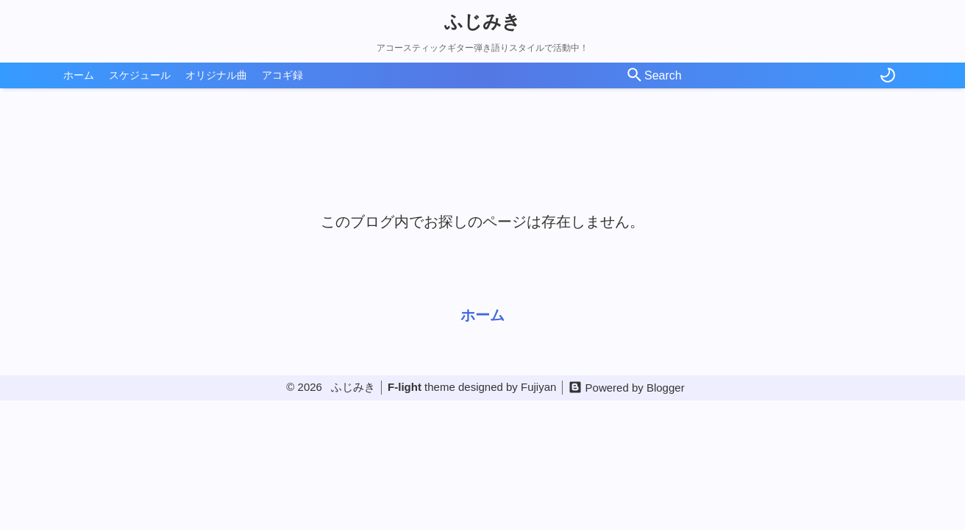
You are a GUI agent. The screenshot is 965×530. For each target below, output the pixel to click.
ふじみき (482, 21)
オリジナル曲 (216, 75)
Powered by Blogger (635, 387)
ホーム (78, 75)
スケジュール (140, 75)
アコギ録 (282, 75)
